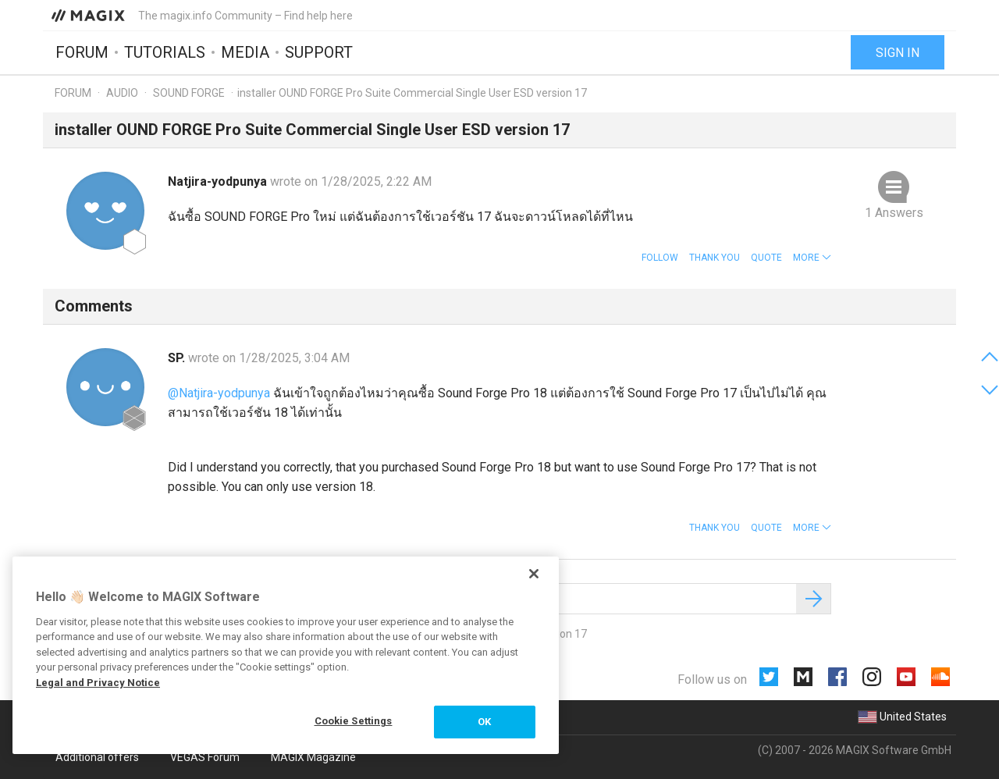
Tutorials (164, 52)
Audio (122, 93)
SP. (178, 357)
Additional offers (97, 757)
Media (245, 52)
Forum (81, 52)
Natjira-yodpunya (219, 181)
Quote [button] (766, 257)
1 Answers (894, 212)
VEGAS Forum (205, 757)
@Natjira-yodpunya (219, 393)
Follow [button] (660, 257)
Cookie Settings (354, 721)
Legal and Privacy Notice (98, 682)
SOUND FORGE (189, 93)
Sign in (897, 52)
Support (319, 52)
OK (484, 721)
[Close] (534, 574)
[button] (812, 257)
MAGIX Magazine (313, 757)
